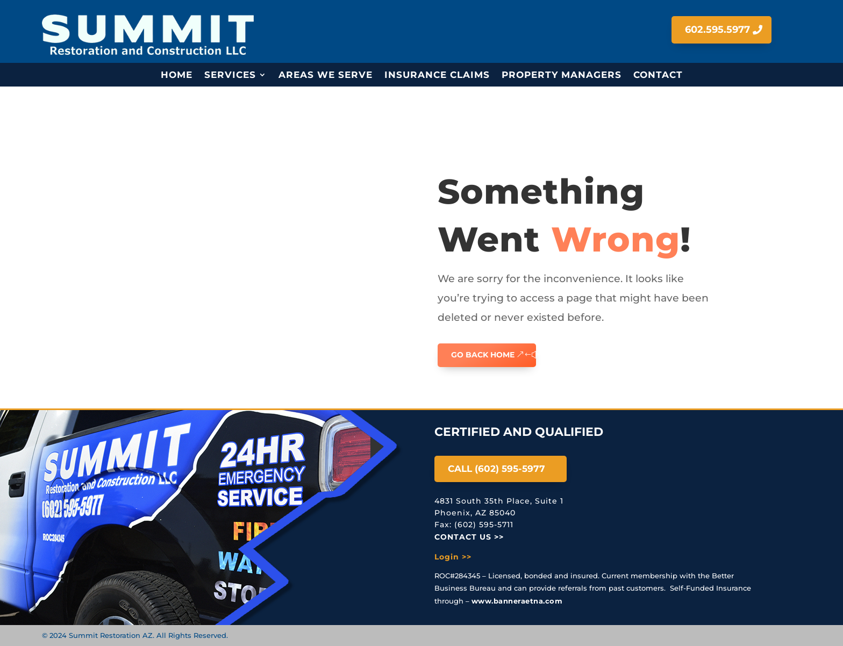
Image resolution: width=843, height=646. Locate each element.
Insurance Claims (437, 75)
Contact (658, 75)
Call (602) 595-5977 (496, 468)
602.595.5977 (717, 29)
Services (230, 75)
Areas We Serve (325, 75)
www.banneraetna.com (517, 601)
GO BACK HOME (483, 355)
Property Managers (561, 75)
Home (176, 75)
